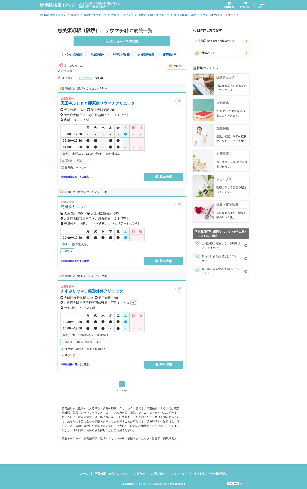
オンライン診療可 (72, 54)
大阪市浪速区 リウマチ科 (153, 14)
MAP (124, 115)
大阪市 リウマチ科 (122, 14)
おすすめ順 (85, 78)
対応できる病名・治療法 (221, 41)
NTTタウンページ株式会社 (210, 473)
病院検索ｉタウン (55, 14)
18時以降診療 (121, 54)
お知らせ (139, 473)
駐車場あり (169, 54)
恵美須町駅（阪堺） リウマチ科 (193, 14)
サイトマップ (179, 473)
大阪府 (75, 14)
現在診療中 (98, 54)
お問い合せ (158, 473)
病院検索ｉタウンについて (111, 473)
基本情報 (163, 177)
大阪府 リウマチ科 (95, 14)
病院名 (221, 53)
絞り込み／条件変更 (122, 41)
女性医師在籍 (146, 54)
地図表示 (176, 65)
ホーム (84, 473)
